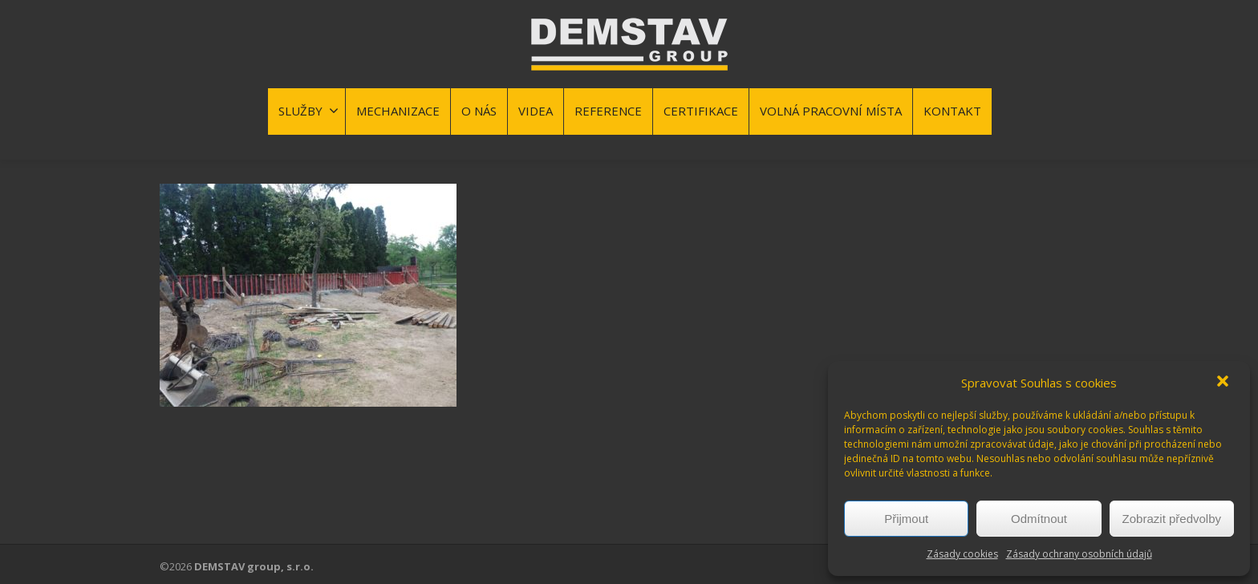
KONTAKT (952, 111)
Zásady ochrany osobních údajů (1079, 554)
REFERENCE (608, 111)
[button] (1224, 382)
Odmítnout (1039, 518)
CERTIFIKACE (700, 111)
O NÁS (479, 111)
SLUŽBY (308, 111)
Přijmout (906, 518)
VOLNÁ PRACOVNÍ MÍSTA (831, 111)
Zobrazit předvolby (1171, 518)
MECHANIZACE (398, 111)
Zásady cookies (962, 554)
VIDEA (535, 111)
